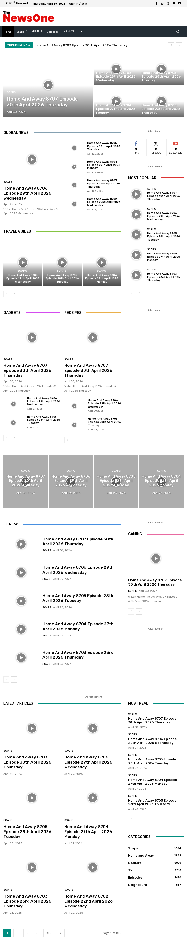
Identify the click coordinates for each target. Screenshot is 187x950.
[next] (179, 45)
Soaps (11, 92)
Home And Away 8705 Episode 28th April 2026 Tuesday (103, 146)
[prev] (171, 45)
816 (48, 933)
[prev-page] (6, 294)
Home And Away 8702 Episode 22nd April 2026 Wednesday (104, 202)
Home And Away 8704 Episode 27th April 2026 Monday (103, 165)
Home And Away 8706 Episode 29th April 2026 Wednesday (27, 193)
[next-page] (14, 294)
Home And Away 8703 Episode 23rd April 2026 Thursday (103, 183)
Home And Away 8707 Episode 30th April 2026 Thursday (81, 45)
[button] (178, 31)
